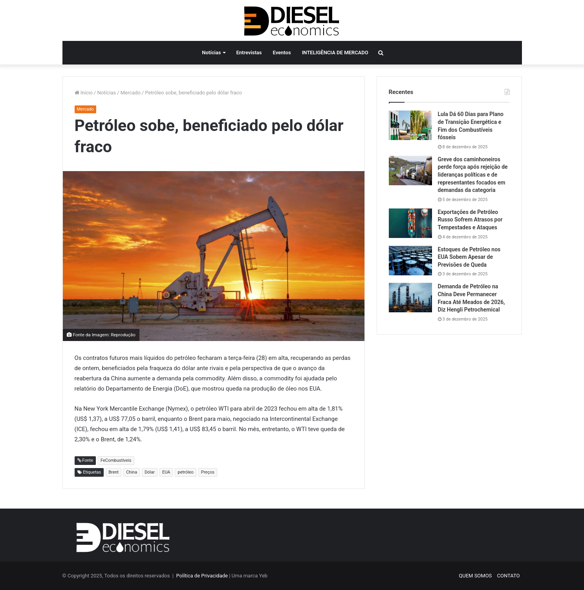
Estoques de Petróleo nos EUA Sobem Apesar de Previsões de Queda (469, 257)
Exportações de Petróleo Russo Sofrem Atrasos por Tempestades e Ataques (470, 219)
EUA (166, 472)
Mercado (131, 93)
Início (84, 93)
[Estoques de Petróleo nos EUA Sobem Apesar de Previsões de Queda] (410, 260)
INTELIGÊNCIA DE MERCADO (335, 52)
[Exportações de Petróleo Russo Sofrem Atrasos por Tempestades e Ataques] (410, 223)
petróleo (185, 472)
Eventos (282, 52)
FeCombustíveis (116, 460)
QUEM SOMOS (475, 576)
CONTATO (508, 576)
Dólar (150, 472)
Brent (113, 472)
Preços (207, 472)
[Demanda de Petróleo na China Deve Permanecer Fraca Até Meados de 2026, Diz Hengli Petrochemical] (410, 297)
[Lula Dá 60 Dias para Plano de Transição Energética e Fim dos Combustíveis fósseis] (410, 125)
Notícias (211, 52)
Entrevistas (249, 52)
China (131, 472)
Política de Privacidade (202, 576)
